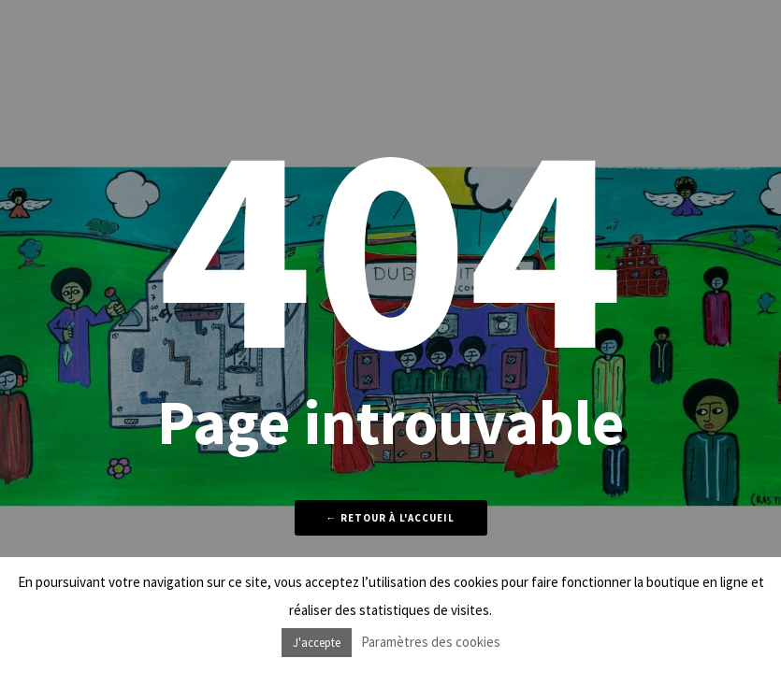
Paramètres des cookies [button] (430, 642)
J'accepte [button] (316, 643)
